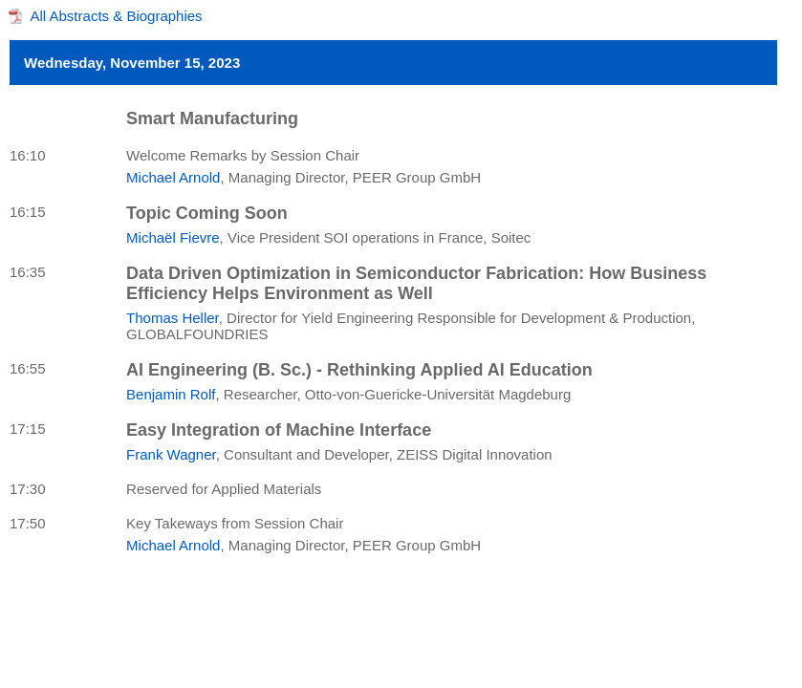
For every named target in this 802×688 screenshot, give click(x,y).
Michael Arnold (173, 177)
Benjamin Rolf (170, 394)
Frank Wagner (171, 454)
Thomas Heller (172, 318)
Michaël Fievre (173, 237)
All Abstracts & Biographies (117, 16)
